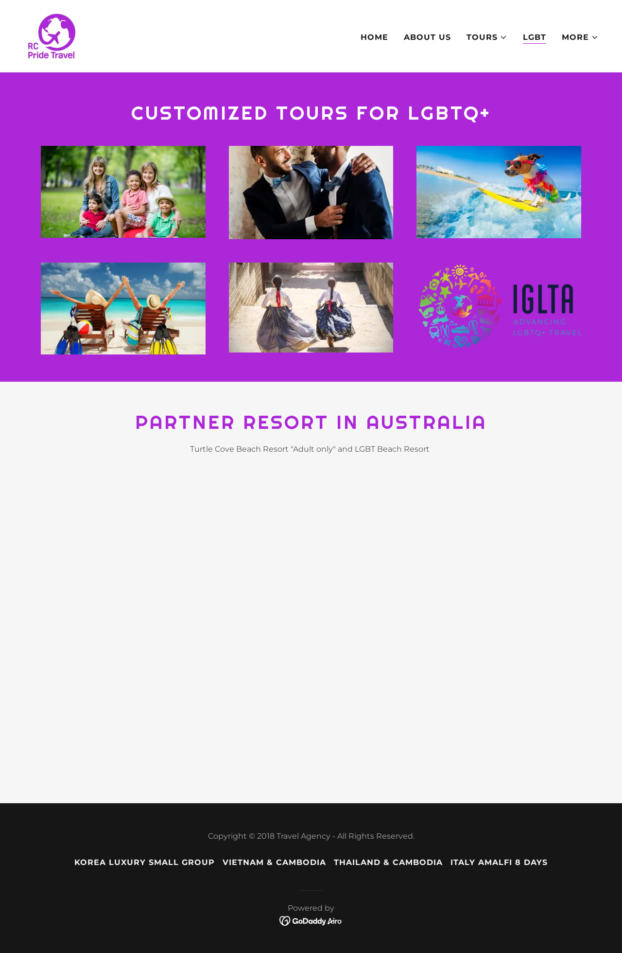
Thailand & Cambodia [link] (388, 862)
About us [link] (427, 37)
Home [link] (374, 37)
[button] (486, 37)
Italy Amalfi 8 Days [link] (499, 862)
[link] (52, 35)
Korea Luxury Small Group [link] (144, 862)
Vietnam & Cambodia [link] (274, 862)
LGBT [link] (534, 37)
